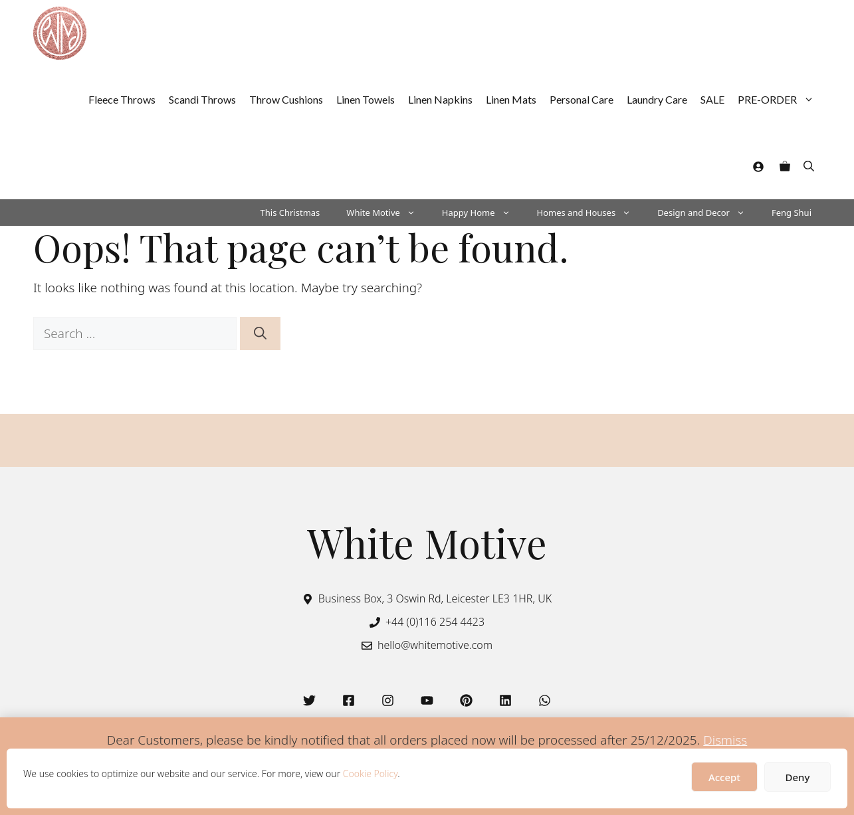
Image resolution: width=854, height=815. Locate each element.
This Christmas (290, 213)
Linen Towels (365, 99)
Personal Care (581, 99)
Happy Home (483, 212)
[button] (809, 166)
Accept (724, 777)
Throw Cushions (286, 99)
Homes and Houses (591, 212)
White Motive (387, 212)
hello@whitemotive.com (434, 645)
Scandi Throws (202, 99)
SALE (712, 99)
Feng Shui (791, 213)
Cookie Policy (370, 773)
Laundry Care (657, 99)
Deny (798, 777)
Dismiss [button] (725, 740)
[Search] (260, 334)
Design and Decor (707, 212)
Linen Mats (511, 99)
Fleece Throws (122, 99)
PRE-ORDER (779, 99)
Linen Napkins (440, 99)
